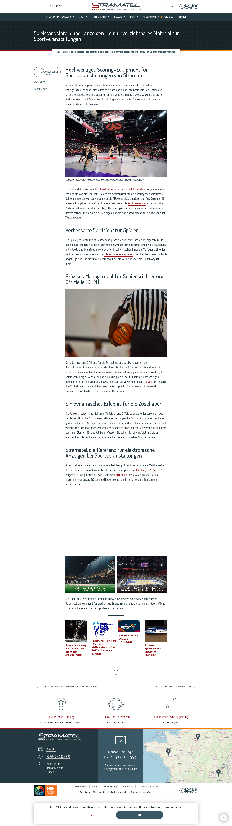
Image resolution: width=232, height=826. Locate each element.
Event (134, 17)
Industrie (119, 17)
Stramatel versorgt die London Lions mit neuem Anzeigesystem (76, 649)
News (94, 786)
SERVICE (182, 16)
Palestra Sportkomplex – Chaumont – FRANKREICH (154, 649)
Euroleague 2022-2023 (149, 470)
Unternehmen (151, 17)
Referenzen (169, 16)
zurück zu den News (49, 72)
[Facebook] (181, 6)
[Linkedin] (186, 6)
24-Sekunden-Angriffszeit (118, 254)
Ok (139, 814)
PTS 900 (147, 382)
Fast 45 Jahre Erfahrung (61, 717)
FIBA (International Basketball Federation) (123, 189)
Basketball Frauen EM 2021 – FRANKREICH (128, 639)
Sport (83, 17)
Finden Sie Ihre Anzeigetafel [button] (60, 17)
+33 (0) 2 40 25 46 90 (58, 756)
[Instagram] (191, 6)
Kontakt (170, 6)
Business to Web (144, 792)
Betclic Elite (120, 475)
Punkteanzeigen (137, 203)
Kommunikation (101, 17)
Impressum (127, 786)
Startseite (62, 52)
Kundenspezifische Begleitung (171, 717)
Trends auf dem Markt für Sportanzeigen (172, 686)
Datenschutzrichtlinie (148, 786)
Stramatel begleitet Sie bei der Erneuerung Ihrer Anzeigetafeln (69, 686)
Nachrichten (40, 82)
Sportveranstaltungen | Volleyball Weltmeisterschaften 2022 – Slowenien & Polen (104, 647)
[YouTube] (196, 6)
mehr (92, 814)
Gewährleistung (109, 786)
